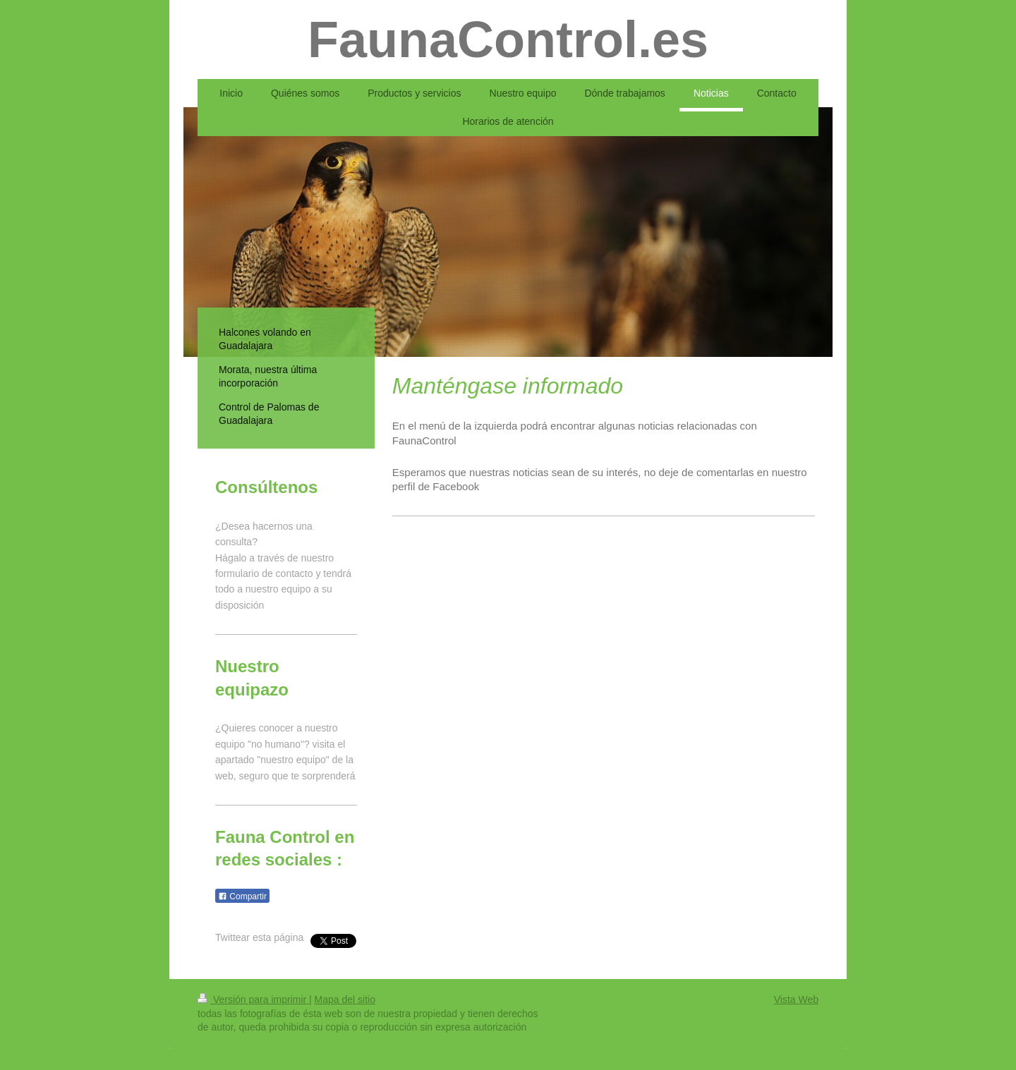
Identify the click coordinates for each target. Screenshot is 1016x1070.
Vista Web (796, 999)
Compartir (242, 896)
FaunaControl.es (508, 39)
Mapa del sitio (345, 999)
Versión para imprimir (253, 999)
